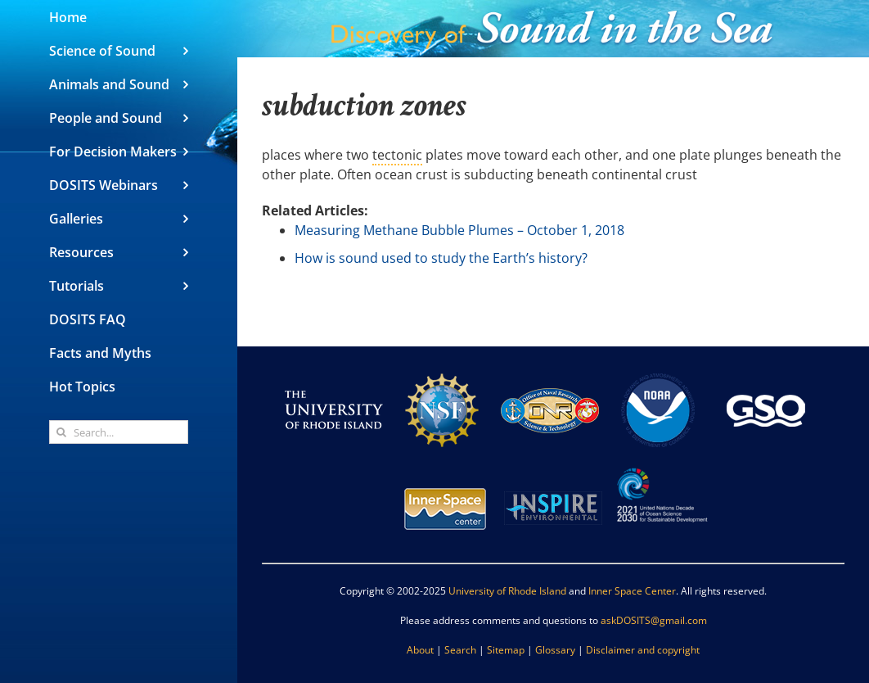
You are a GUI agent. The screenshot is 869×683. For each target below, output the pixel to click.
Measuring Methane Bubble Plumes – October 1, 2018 (459, 230)
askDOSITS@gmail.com (654, 620)
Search (460, 650)
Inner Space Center (632, 591)
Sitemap (506, 650)
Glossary (555, 650)
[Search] (61, 432)
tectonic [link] (397, 155)
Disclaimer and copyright (643, 650)
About (420, 650)
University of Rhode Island (507, 591)
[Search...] (118, 432)
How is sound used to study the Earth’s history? (441, 258)
